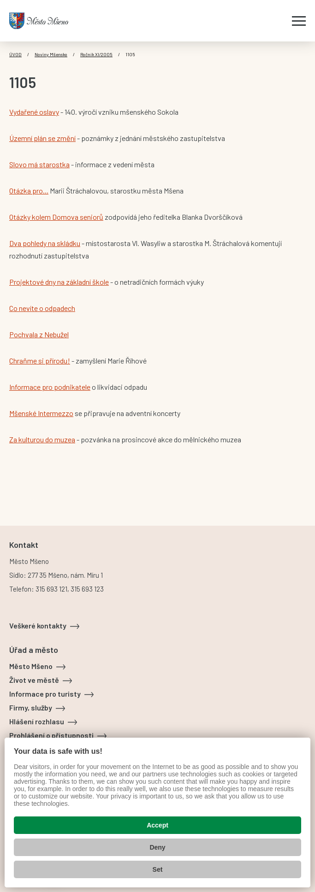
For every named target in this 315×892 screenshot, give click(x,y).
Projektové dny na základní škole (59, 281)
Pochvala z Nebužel (39, 334)
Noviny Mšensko (51, 54)
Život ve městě (34, 679)
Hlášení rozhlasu (36, 721)
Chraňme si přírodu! (39, 360)
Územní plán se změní (42, 138)
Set (158, 869)
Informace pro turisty (45, 693)
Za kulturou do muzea (42, 439)
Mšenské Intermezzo (41, 413)
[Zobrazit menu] (298, 20)
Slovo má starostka (39, 164)
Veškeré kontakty (37, 625)
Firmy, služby (30, 707)
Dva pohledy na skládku (44, 243)
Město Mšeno (31, 666)
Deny (157, 847)
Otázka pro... (28, 190)
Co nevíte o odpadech (42, 308)
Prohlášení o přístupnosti (51, 735)
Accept (157, 825)
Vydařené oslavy (34, 111)
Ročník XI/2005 (96, 54)
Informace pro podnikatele (49, 386)
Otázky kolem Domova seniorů (56, 216)
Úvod (15, 54)
